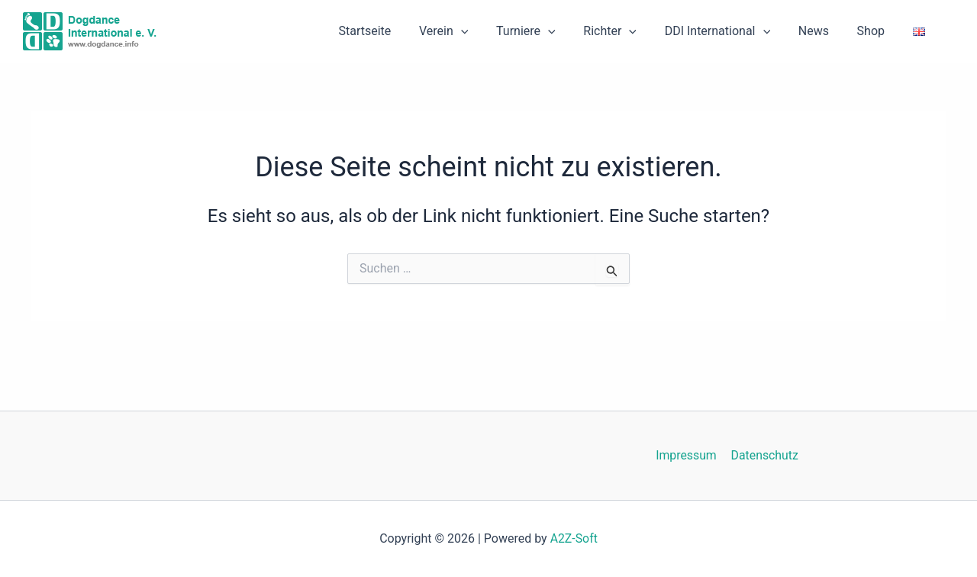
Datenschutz (764, 455)
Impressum (687, 455)
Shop (876, 31)
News (822, 31)
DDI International (729, 31)
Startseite (391, 31)
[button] (484, 31)
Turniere (546, 31)
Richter (626, 31)
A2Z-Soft (574, 538)
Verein (466, 31)
